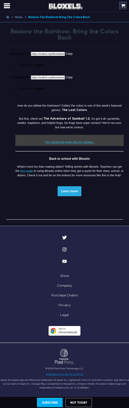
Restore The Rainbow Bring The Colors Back (59, 17)
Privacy (65, 305)
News (21, 17)
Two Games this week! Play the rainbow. (69, 142)
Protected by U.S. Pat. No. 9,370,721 (64, 374)
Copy (69, 53)
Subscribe (50, 403)
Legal (64, 315)
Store (64, 276)
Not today (78, 403)
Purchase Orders (64, 295)
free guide (26, 170)
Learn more (69, 191)
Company (64, 285)
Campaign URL (20, 53)
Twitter (31, 65)
